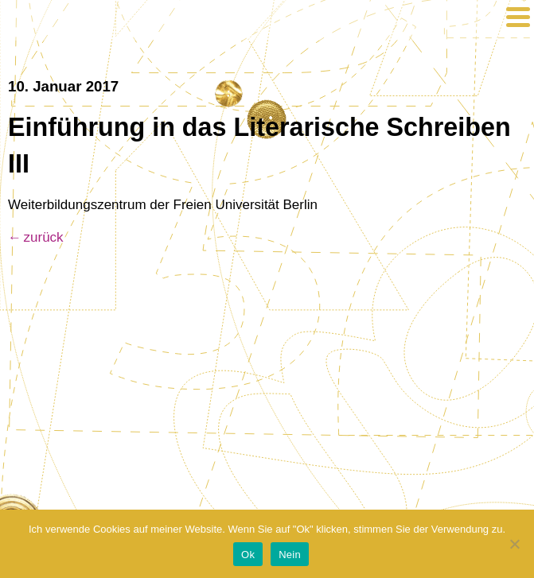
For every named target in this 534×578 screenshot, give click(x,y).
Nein (290, 555)
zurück (44, 237)
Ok (248, 555)
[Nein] (514, 544)
